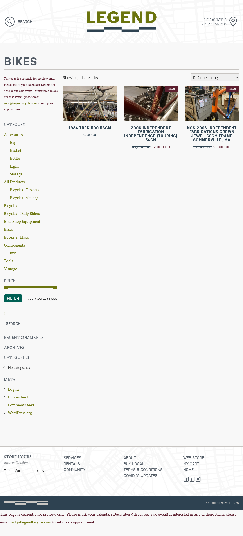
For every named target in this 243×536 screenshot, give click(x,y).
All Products (14, 181)
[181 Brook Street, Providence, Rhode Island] (200, 21)
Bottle (15, 158)
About (130, 457)
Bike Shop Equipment (22, 221)
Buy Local (134, 463)
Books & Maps (16, 237)
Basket (15, 150)
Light (14, 166)
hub (13, 252)
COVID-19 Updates (140, 475)
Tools (8, 260)
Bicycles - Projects (24, 189)
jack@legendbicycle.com (20, 103)
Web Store (193, 457)
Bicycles (10, 205)
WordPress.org (20, 412)
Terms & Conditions (143, 469)
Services (72, 457)
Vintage (10, 268)
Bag (13, 142)
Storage (16, 174)
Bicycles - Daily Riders (22, 213)
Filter (13, 298)
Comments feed (21, 404)
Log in (13, 389)
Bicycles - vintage (24, 197)
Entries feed (18, 397)
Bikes (8, 229)
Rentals (72, 463)
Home (188, 469)
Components (14, 245)
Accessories (13, 134)
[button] (10, 21)
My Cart (191, 463)
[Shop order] (215, 77)
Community (74, 469)
